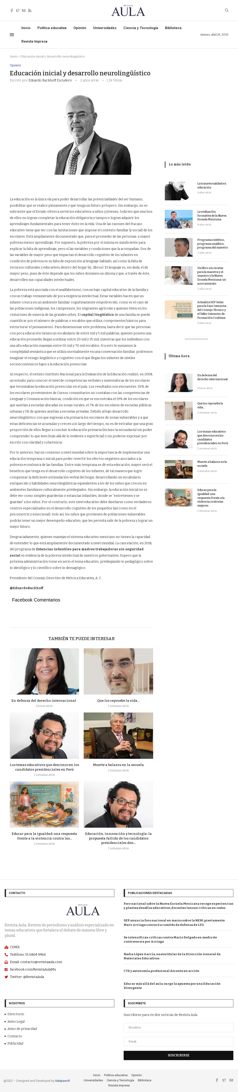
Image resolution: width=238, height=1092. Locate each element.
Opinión (79, 28)
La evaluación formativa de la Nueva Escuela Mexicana (211, 215)
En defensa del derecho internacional (44, 701)
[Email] (24, 11)
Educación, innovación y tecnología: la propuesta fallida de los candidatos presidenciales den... (118, 838)
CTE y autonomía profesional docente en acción (161, 971)
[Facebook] (11, 11)
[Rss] (30, 11)
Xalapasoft (62, 1080)
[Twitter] (18, 11)
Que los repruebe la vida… (118, 701)
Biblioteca (173, 28)
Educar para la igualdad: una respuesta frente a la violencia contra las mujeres (211, 497)
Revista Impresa (34, 41)
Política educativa (51, 28)
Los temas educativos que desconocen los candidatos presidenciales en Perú (212, 437)
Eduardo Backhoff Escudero (50, 80)
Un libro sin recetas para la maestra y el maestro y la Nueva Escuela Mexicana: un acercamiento (211, 275)
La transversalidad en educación (211, 185)
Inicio (25, 28)
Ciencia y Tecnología (140, 28)
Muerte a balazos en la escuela (118, 765)
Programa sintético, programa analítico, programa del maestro (212, 243)
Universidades (104, 28)
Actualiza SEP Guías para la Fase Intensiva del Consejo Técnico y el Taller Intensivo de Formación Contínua (211, 310)
